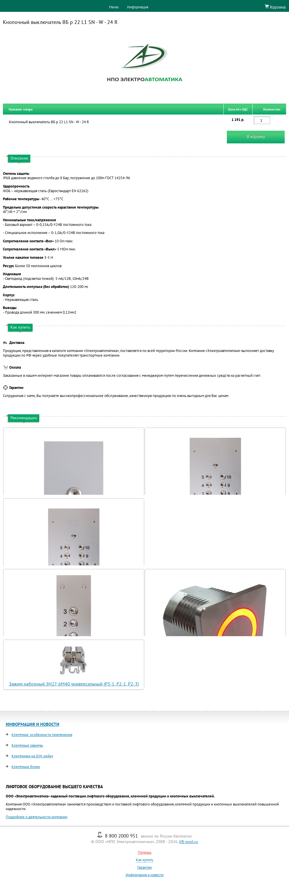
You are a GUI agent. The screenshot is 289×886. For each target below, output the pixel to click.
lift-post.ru (188, 841)
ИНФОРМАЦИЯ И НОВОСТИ (32, 724)
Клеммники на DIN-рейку (32, 756)
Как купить (144, 859)
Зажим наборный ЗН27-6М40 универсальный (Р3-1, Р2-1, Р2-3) (74, 684)
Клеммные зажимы (27, 745)
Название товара (20, 109)
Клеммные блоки (26, 766)
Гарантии (144, 867)
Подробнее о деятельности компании (36, 816)
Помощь (144, 852)
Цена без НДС (238, 109)
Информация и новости (145, 874)
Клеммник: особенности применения (42, 734)
